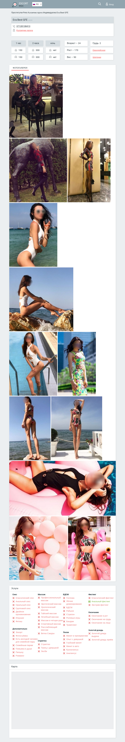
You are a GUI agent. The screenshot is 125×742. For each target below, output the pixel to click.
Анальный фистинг (101, 601)
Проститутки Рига (19, 12)
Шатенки (97, 57)
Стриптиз (45, 644)
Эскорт (19, 632)
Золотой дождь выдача (99, 634)
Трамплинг (71, 625)
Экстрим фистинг (100, 605)
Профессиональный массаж (51, 599)
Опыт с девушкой (74, 639)
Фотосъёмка (22, 636)
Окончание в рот (100, 616)
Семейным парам (24, 645)
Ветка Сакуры (48, 633)
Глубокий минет (74, 643)
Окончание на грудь (101, 619)
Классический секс (25, 598)
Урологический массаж (48, 608)
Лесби (44, 651)
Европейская (99, 50)
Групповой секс (23, 608)
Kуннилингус (72, 649)
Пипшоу (19, 652)
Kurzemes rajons (35, 12)
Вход (110, 4)
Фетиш (19, 621)
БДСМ (69, 607)
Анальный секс (23, 601)
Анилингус (71, 653)
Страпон (70, 614)
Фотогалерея (20, 68)
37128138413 (23, 26)
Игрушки (20, 618)
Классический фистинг (103, 598)
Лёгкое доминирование (74, 602)
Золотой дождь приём (102, 639)
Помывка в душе (24, 649)
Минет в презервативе (77, 636)
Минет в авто (72, 646)
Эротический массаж (51, 604)
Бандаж (70, 621)
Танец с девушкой (50, 648)
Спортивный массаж (51, 624)
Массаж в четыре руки (52, 620)
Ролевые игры (73, 618)
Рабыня (70, 611)
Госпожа (70, 598)
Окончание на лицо (101, 623)
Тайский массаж (49, 613)
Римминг (20, 655)
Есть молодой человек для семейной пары (27, 640)
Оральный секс (23, 605)
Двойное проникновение (23, 613)
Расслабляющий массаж (49, 628)
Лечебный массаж (50, 617)
